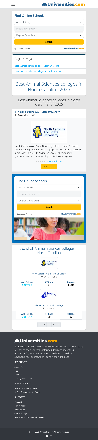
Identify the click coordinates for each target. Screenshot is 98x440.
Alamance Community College (49, 305)
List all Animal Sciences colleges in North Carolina (38, 71)
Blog (16, 371)
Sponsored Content (22, 49)
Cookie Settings (20, 413)
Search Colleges (20, 367)
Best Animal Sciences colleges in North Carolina (37, 65)
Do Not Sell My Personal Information (29, 417)
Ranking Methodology (23, 378)
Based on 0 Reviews (54, 161)
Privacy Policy (19, 406)
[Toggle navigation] (13, 4)
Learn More (49, 166)
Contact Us (18, 402)
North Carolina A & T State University (39, 111)
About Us (18, 374)
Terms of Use (19, 409)
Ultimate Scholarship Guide (25, 388)
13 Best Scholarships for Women (27, 392)
